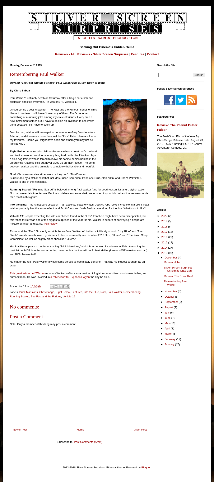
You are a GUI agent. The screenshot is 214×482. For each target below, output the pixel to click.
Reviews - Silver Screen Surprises (103, 54)
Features (137, 54)
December (171, 257)
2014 (164, 247)
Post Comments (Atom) (88, 441)
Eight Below (63, 292)
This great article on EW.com (27, 273)
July (167, 312)
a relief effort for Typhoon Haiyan (70, 277)
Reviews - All (65, 54)
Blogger (145, 467)
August (169, 307)
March (169, 333)
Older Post (140, 429)
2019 (164, 221)
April (168, 328)
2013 (164, 252)
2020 (164, 215)
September (172, 301)
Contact (153, 54)
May (168, 323)
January (170, 344)
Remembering (132, 292)
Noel (103, 292)
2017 (164, 231)
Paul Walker (115, 292)
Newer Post (20, 429)
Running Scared (19, 296)
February (170, 339)
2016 (164, 237)
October (170, 296)
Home (80, 429)
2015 (164, 242)
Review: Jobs (172, 262)
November (171, 291)
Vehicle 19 (69, 296)
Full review (50, 223)
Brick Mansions (28, 292)
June (168, 317)
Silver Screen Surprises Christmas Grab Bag (178, 269)
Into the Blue (91, 292)
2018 (164, 226)
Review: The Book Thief (178, 276)
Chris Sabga (46, 292)
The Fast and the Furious (46, 296)
